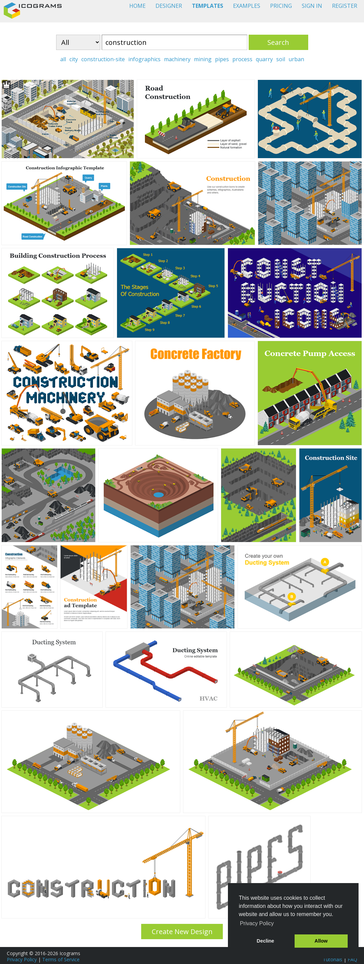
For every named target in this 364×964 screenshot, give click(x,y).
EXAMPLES (246, 6)
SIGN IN (312, 6)
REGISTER (344, 6)
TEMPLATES (207, 6)
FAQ (352, 959)
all (63, 59)
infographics (144, 59)
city (73, 59)
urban (296, 59)
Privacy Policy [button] (257, 923)
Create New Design (182, 931)
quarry (264, 59)
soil (280, 59)
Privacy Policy (22, 959)
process (242, 59)
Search (278, 42)
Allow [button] (321, 941)
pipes (222, 59)
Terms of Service (61, 959)
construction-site (103, 59)
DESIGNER (168, 6)
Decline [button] (265, 941)
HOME (137, 6)
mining (203, 59)
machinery (177, 59)
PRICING (281, 6)
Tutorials (332, 959)
